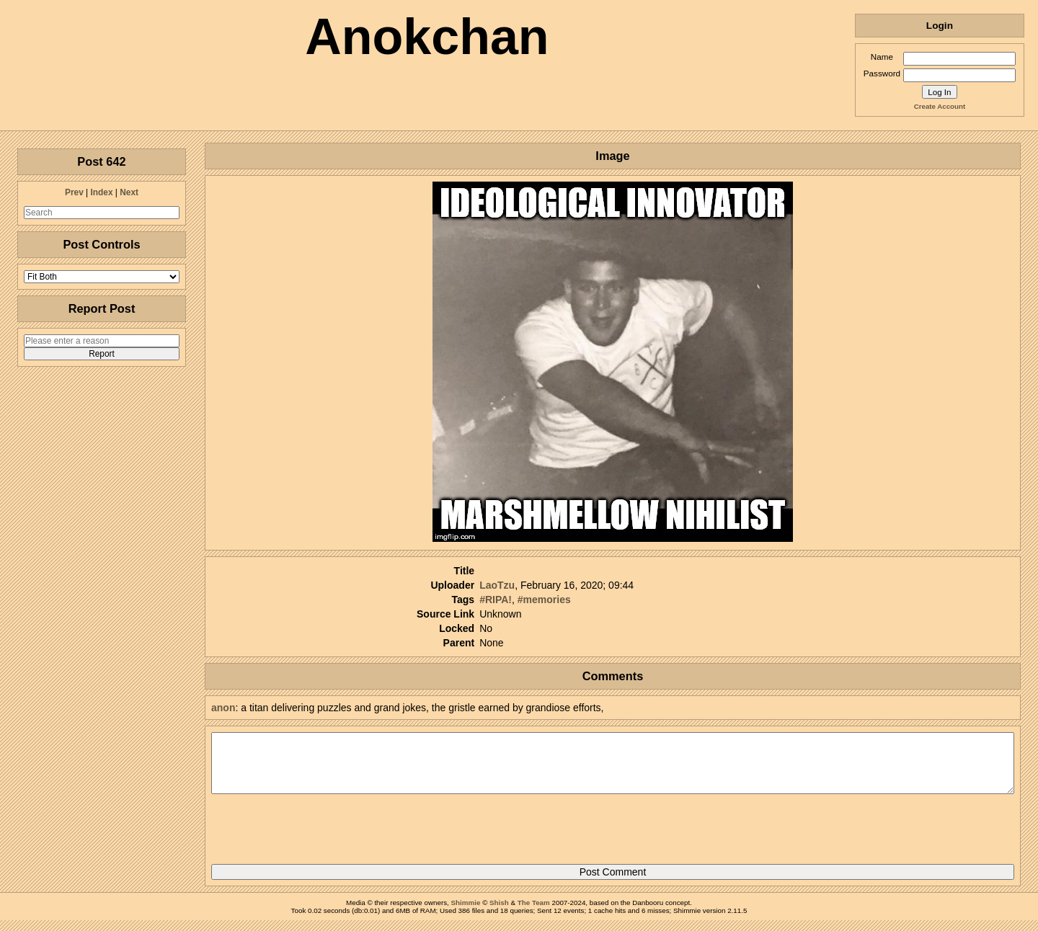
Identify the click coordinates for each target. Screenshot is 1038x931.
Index (101, 192)
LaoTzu (497, 585)
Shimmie (466, 913)
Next (129, 192)
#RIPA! (495, 599)
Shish (499, 913)
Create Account (939, 106)
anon (223, 707)
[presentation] (320, 835)
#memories (544, 599)
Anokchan (427, 37)
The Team (534, 913)
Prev (74, 192)
